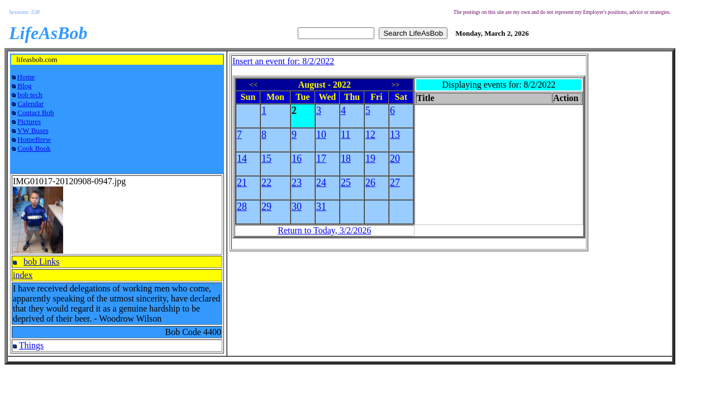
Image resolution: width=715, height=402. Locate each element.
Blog (24, 86)
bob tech (29, 94)
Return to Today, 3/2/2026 (324, 230)
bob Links (41, 261)
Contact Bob (35, 112)
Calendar (30, 103)
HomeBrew (34, 139)
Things (31, 345)
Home (26, 77)
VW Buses (33, 130)
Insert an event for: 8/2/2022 (283, 61)
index (23, 275)
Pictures (29, 121)
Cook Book (34, 148)
